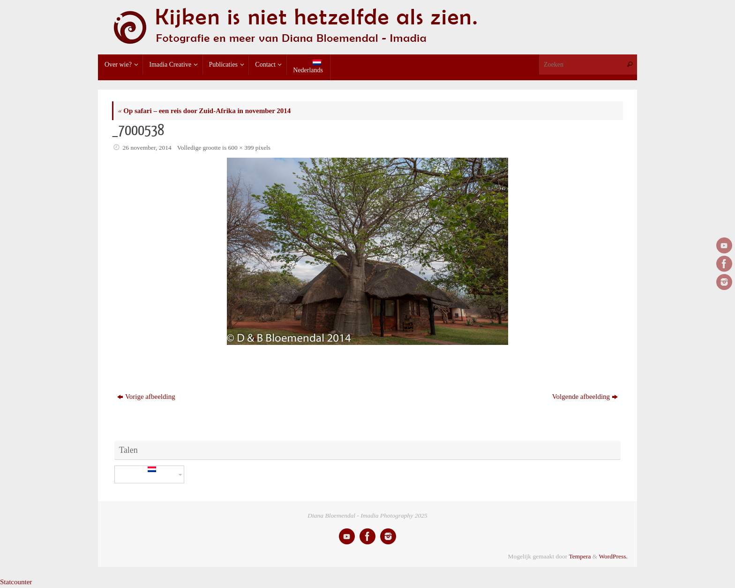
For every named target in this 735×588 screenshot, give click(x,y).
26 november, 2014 (147, 147)
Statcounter (16, 582)
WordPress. (613, 556)
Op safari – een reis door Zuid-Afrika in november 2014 (204, 111)
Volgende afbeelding (585, 396)
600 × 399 (241, 147)
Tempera (580, 556)
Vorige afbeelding (146, 396)
